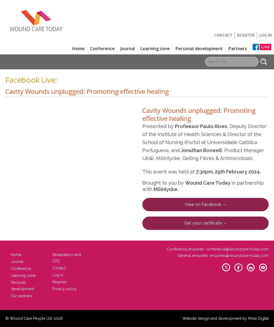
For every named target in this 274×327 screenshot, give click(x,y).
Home (78, 48)
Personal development (199, 48)
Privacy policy (64, 289)
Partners (238, 48)
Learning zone (155, 48)
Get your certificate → (205, 223)
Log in (265, 35)
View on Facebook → (206, 204)
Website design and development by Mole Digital (225, 318)
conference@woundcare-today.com (237, 249)
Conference (102, 48)
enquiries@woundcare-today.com (239, 255)
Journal (127, 48)
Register (246, 35)
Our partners (21, 296)
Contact (223, 35)
